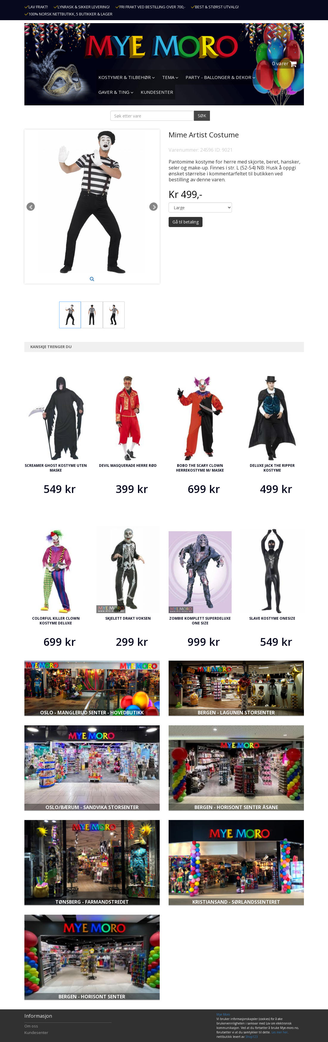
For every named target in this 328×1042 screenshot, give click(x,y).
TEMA (170, 77)
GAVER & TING (116, 92)
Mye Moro (223, 1014)
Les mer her (279, 1032)
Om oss (31, 1026)
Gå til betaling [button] (185, 222)
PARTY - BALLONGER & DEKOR (220, 77)
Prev (30, 206)
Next (153, 206)
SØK (202, 115)
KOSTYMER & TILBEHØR (126, 77)
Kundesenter (36, 1032)
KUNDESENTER (157, 92)
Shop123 (251, 1037)
